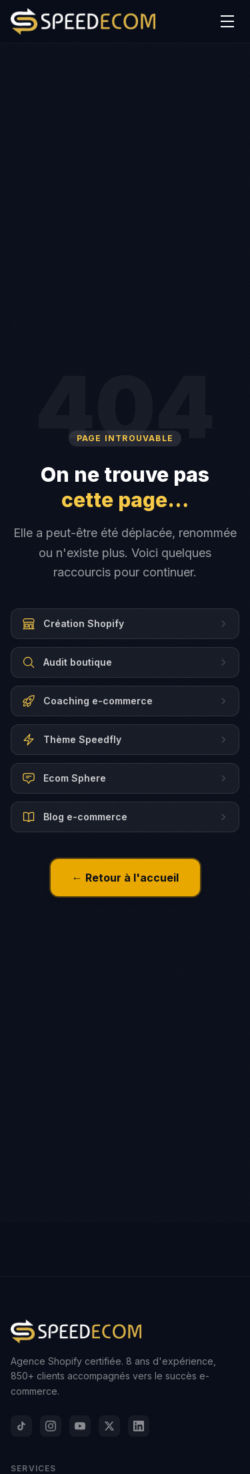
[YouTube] (80, 1426)
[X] (109, 1426)
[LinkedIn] (138, 1426)
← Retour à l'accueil (125, 877)
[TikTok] (21, 1426)
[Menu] (227, 21)
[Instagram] (50, 1426)
